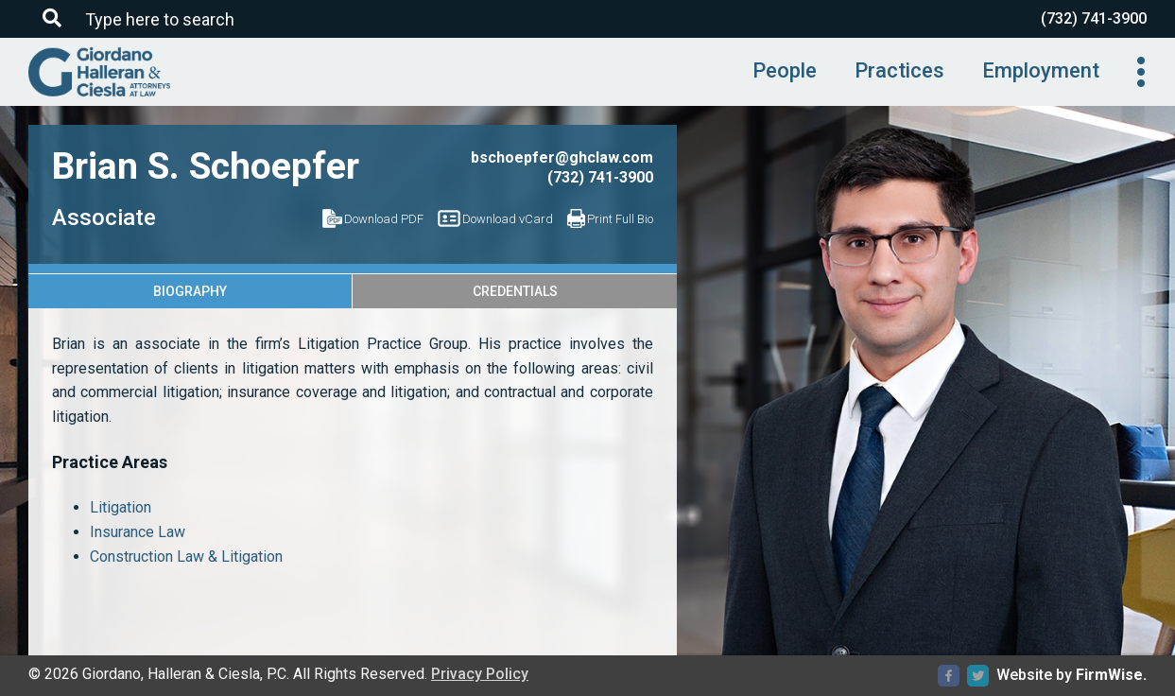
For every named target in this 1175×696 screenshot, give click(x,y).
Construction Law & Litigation (186, 557)
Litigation (120, 507)
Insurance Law (137, 532)
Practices (899, 70)
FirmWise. (1111, 675)
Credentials (515, 291)
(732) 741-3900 (1094, 18)
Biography (190, 291)
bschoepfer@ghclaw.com (562, 157)
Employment (1040, 70)
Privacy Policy (479, 674)
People (784, 70)
